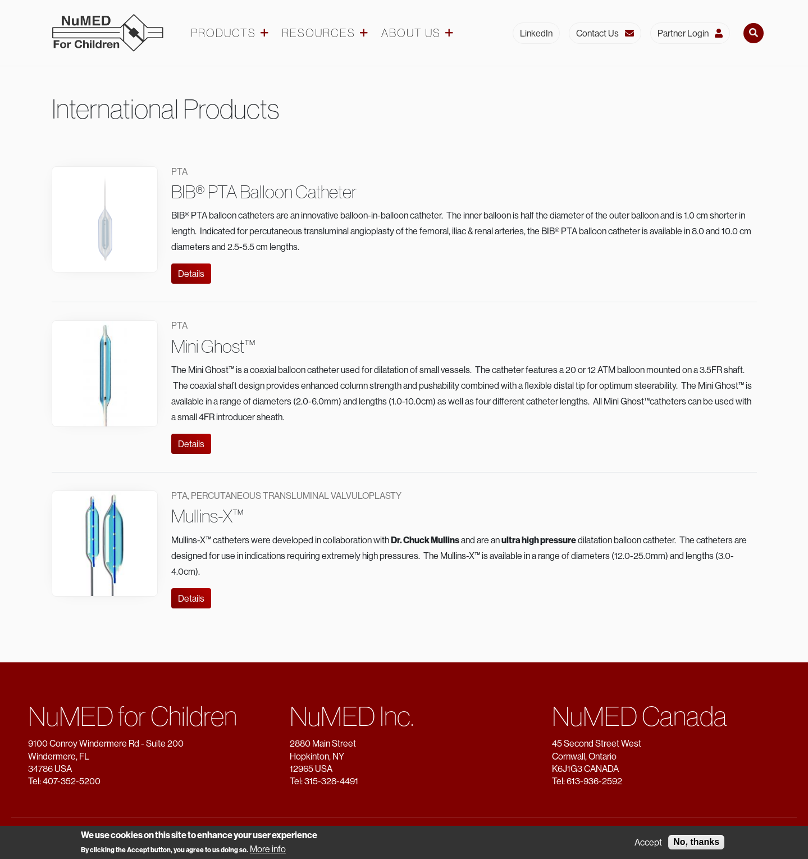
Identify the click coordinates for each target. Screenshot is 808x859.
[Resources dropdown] (364, 33)
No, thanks (696, 844)
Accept (648, 844)
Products (223, 33)
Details (191, 273)
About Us (411, 33)
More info (268, 851)
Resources (318, 33)
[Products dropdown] (264, 33)
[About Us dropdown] (449, 33)
